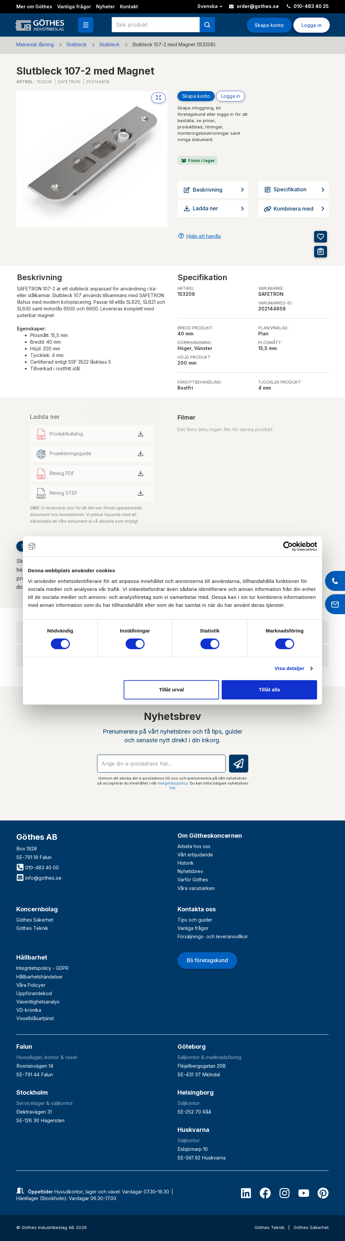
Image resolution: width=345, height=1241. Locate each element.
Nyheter (105, 6)
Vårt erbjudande (195, 854)
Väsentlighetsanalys (37, 1001)
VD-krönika (28, 1010)
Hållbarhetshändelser (39, 976)
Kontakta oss (196, 909)
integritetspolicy (173, 783)
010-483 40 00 (37, 867)
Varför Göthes (192, 879)
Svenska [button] (209, 6)
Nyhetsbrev (190, 871)
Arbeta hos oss (193, 846)
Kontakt (129, 6)
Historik (185, 863)
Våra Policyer (31, 985)
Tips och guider (194, 920)
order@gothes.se (254, 6)
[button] (85, 25)
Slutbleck (76, 44)
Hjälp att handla (203, 236)
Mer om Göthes (34, 6)
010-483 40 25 (308, 6)
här (172, 788)
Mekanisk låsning (35, 44)
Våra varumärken (196, 888)
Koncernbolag (37, 909)
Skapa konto (269, 25)
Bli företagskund (207, 960)
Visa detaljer (289, 668)
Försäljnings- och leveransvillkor (212, 936)
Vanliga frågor (74, 6)
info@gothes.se (38, 878)
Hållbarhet (31, 957)
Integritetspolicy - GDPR (42, 968)
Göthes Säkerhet (34, 920)
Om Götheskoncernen (209, 835)
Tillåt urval (171, 689)
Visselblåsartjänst (35, 1018)
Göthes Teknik (32, 928)
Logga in (311, 25)
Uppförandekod (34, 993)
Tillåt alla (269, 689)
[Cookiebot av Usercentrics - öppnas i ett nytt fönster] (288, 546)
